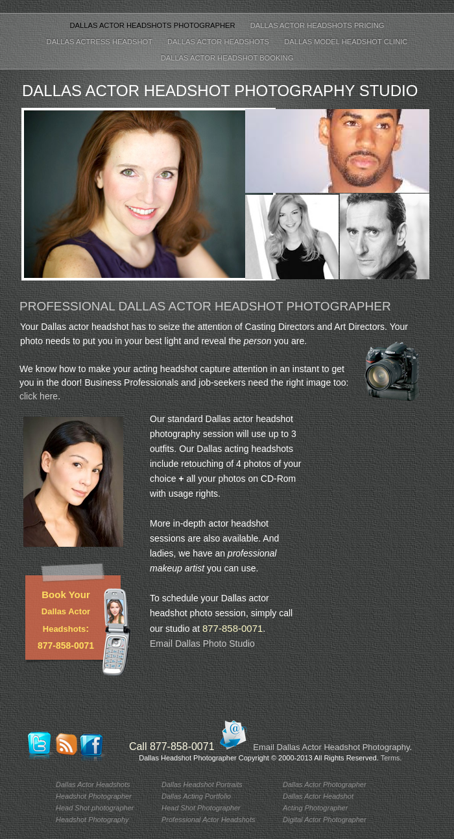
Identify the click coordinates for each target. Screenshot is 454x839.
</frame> (384, 557)
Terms (390, 758)
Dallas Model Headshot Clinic (345, 41)
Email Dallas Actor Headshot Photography (331, 747)
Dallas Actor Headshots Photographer (153, 25)
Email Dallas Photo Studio (202, 643)
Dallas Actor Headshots (219, 41)
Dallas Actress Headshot (100, 41)
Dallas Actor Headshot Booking (227, 58)
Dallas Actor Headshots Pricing (317, 25)
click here (38, 396)
